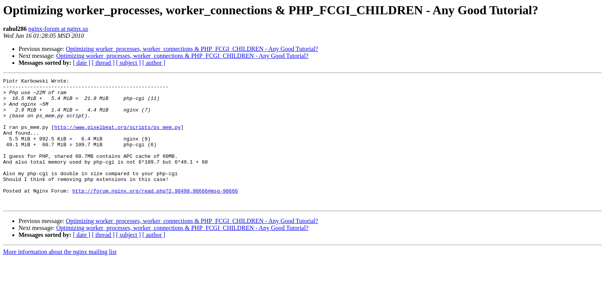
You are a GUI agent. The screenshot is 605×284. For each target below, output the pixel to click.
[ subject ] (128, 62)
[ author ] (154, 62)
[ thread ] (103, 62)
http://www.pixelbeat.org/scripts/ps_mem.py (117, 137)
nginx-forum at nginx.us (58, 28)
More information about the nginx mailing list (60, 277)
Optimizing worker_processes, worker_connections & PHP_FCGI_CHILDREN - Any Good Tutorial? (192, 49)
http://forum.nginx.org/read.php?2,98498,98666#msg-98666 (155, 213)
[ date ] (81, 62)
